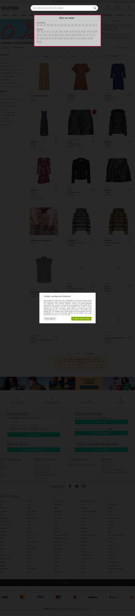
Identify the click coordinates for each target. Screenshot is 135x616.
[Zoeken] (94, 8)
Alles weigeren (50, 318)
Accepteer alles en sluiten (81, 318)
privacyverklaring (62, 314)
